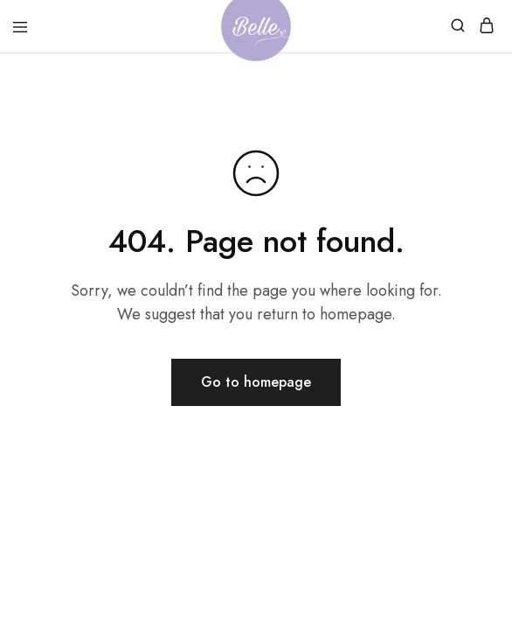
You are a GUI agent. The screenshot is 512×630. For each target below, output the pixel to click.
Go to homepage (256, 382)
